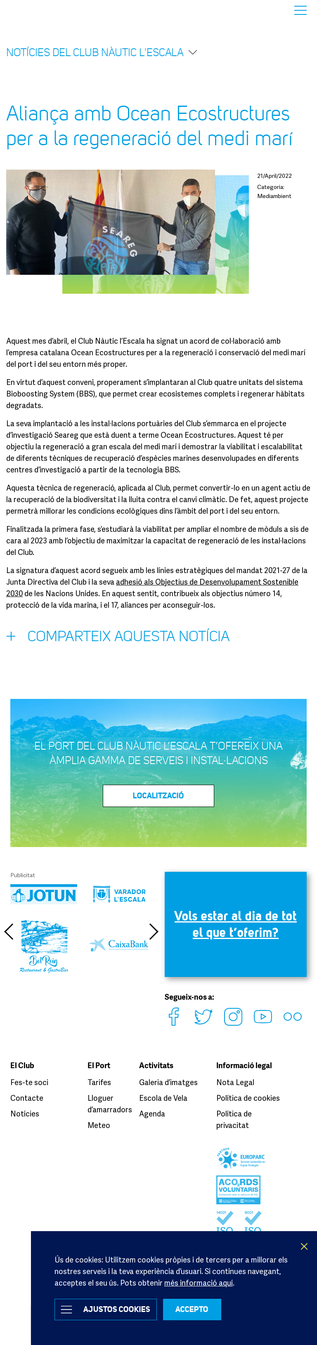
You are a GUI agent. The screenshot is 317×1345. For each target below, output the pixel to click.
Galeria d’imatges (168, 1081)
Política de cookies (248, 1097)
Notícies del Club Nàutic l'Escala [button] (102, 52)
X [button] (304, 1246)
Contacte (26, 1097)
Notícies (24, 1113)
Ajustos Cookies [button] (116, 1309)
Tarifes (99, 1081)
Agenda (152, 1113)
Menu (300, 10)
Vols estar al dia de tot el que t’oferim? (236, 924)
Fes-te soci (29, 1081)
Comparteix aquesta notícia (118, 638)
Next (154, 931)
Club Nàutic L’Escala (29, 10)
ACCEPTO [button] (192, 1309)
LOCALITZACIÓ (158, 796)
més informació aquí (198, 1283)
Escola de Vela (163, 1097)
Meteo (99, 1124)
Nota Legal (235, 1081)
